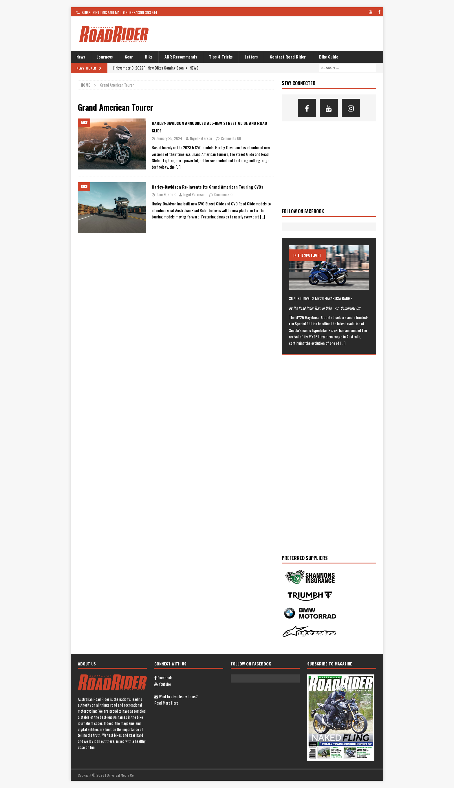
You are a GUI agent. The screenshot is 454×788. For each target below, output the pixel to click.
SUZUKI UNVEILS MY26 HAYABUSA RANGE (320, 298)
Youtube (162, 684)
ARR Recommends (180, 57)
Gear (129, 57)
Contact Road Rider (288, 57)
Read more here (166, 703)
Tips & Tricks (221, 57)
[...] (342, 343)
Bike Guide (328, 57)
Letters (251, 57)
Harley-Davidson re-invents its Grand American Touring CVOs (207, 187)
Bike (149, 57)
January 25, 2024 (169, 138)
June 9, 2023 (165, 194)
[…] (177, 167)
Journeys (105, 57)
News (80, 57)
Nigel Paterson (201, 138)
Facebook (163, 677)
